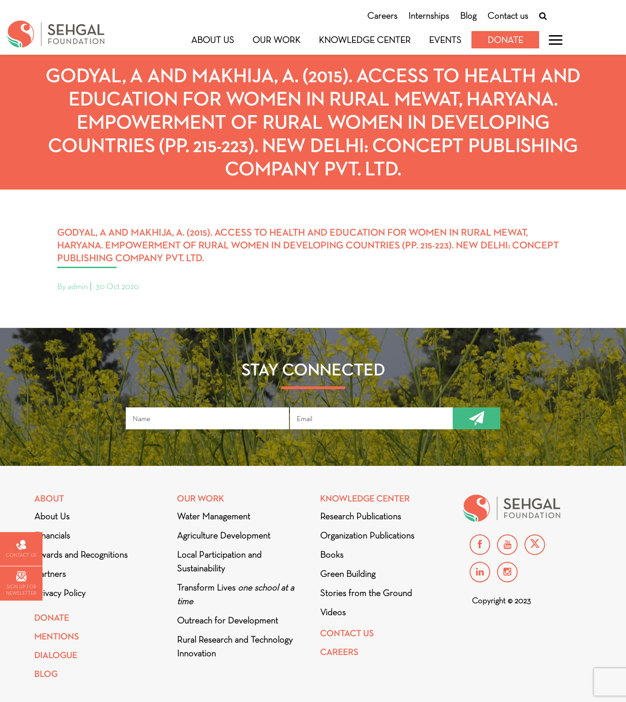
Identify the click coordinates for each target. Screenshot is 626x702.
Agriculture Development (223, 535)
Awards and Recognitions (81, 554)
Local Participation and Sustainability (219, 561)
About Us (212, 39)
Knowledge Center (365, 39)
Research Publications (360, 516)
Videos (333, 612)
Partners (50, 573)
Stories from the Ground (366, 592)
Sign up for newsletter (21, 583)
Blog (468, 15)
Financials (52, 535)
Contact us (507, 15)
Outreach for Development (227, 620)
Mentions (56, 636)
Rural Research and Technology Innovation (235, 646)
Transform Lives (235, 594)
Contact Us (347, 633)
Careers (382, 15)
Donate (505, 39)
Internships (428, 15)
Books (331, 554)
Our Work (276, 39)
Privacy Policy (60, 592)
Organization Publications (367, 535)
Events (445, 39)
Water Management (213, 516)
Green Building (347, 573)
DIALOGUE (55, 655)
